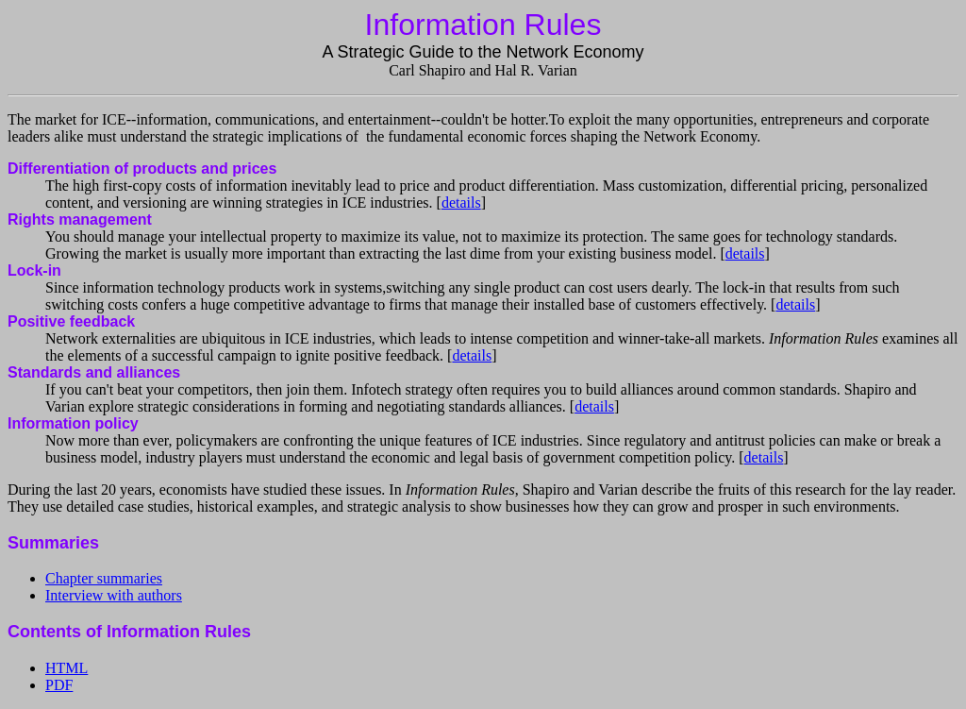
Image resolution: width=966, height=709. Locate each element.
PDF (59, 685)
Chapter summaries (103, 578)
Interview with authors (113, 595)
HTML (66, 668)
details (461, 202)
